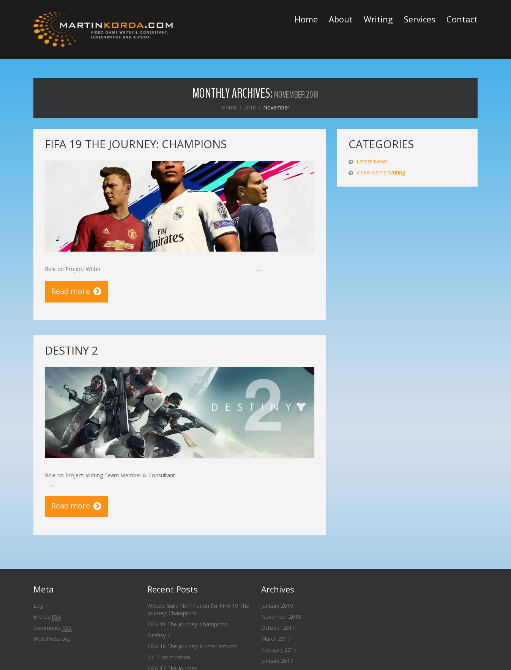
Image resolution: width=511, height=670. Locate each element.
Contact (462, 19)
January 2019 (277, 605)
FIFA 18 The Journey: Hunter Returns (192, 646)
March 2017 (275, 638)
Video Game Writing (380, 172)
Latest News (372, 161)
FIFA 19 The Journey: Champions (136, 143)
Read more (70, 291)
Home (306, 19)
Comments (52, 628)
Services (419, 19)
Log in (41, 605)
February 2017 (279, 649)
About (341, 19)
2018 (250, 107)
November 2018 (281, 616)
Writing (378, 19)
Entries (47, 617)
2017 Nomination (168, 657)
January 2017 (277, 660)
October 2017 (278, 627)
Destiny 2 (71, 350)
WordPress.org (51, 638)
